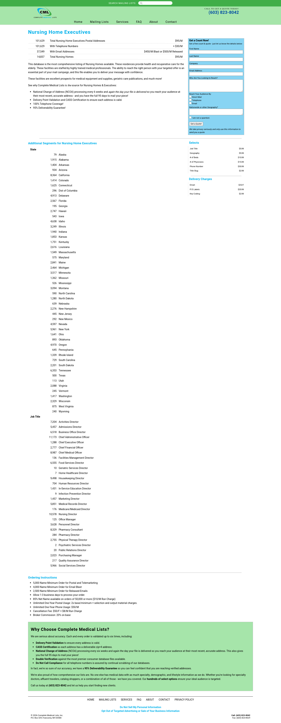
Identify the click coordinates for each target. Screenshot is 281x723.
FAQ (139, 22)
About (153, 22)
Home (78, 22)
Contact (171, 22)
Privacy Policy (184, 700)
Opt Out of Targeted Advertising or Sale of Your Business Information (140, 711)
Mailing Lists (99, 22)
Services (122, 22)
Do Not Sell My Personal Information (140, 707)
